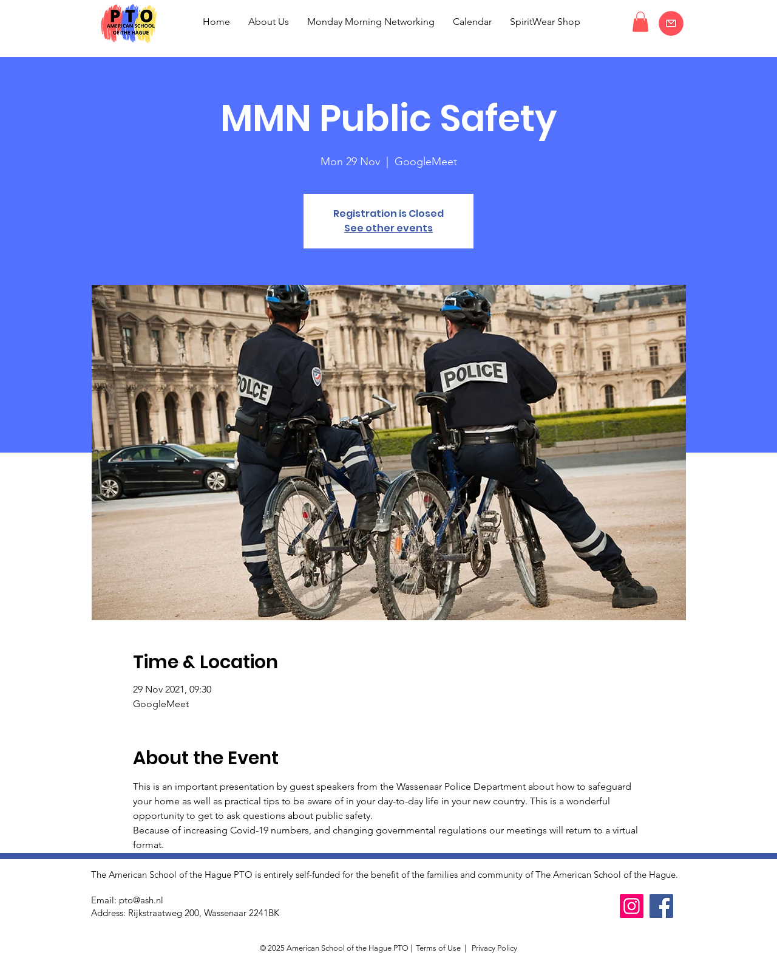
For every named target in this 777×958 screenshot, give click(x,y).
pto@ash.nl (141, 900)
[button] (640, 22)
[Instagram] (631, 906)
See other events (388, 228)
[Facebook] (661, 906)
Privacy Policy (493, 948)
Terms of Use (438, 948)
